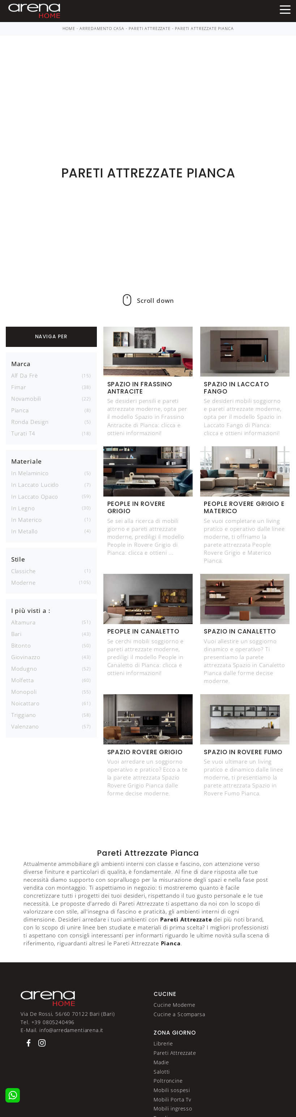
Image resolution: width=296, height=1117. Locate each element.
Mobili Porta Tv (172, 1099)
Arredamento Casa (102, 28)
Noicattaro (25, 703)
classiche (23, 571)
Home (69, 28)
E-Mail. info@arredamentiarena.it (62, 1030)
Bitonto (21, 645)
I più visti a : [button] (31, 610)
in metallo (24, 531)
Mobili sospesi (172, 1090)
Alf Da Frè (24, 375)
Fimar (18, 387)
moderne (23, 582)
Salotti (162, 1071)
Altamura (23, 622)
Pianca (20, 410)
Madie (161, 1062)
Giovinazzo (25, 657)
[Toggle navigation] (285, 9)
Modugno (24, 668)
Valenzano (25, 726)
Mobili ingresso (173, 1108)
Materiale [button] (26, 461)
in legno (23, 508)
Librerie (163, 1043)
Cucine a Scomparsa (179, 1014)
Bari (16, 633)
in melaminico (30, 473)
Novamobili (26, 398)
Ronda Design (30, 421)
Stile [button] (18, 559)
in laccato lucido (35, 484)
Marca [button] (21, 364)
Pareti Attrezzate (149, 28)
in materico (26, 519)
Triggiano (24, 714)
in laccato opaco (34, 496)
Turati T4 (23, 433)
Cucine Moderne (175, 1004)
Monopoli (24, 691)
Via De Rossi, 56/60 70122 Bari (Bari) (68, 1013)
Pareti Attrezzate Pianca (204, 28)
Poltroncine (168, 1080)
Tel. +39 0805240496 (47, 1022)
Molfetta (22, 680)
